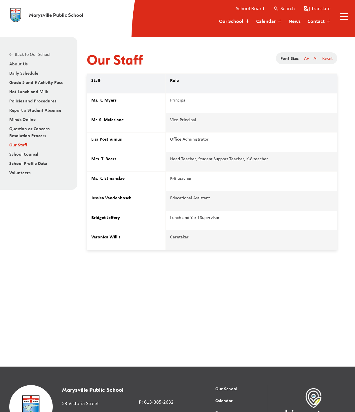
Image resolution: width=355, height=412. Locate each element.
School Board (250, 8)
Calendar (224, 400)
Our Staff (18, 144)
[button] (284, 8)
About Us (18, 63)
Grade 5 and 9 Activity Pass (36, 82)
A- (316, 58)
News (295, 21)
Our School (226, 388)
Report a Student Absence (35, 110)
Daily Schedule (23, 73)
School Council (23, 154)
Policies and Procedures (32, 101)
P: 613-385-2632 (156, 401)
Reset (327, 58)
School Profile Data (28, 163)
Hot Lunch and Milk (28, 91)
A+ (306, 58)
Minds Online (22, 119)
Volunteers (19, 172)
